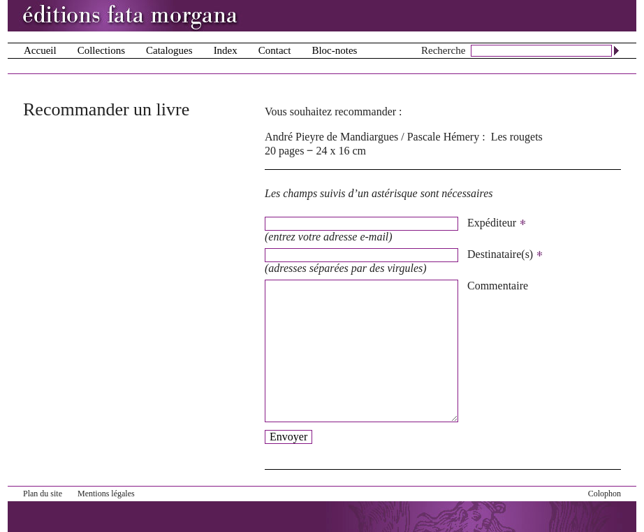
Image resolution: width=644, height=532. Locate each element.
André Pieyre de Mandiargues (331, 137)
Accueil (40, 50)
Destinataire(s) (505, 254)
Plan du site (42, 493)
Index (225, 50)
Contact (274, 50)
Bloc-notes (334, 50)
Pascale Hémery (443, 137)
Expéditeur (497, 223)
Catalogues (169, 50)
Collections (101, 50)
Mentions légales (106, 493)
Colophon (604, 493)
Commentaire (497, 286)
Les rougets (517, 137)
